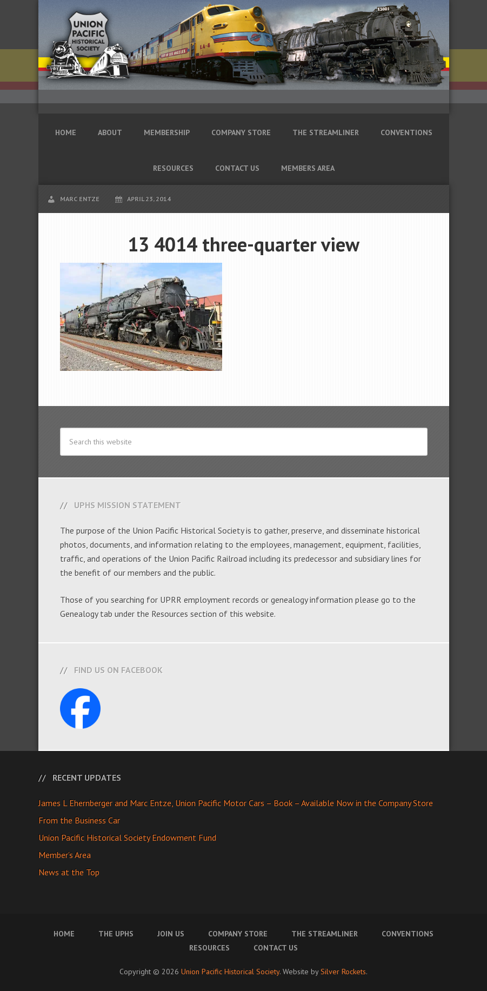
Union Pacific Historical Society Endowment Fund (127, 837)
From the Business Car (79, 820)
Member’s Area (64, 854)
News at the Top (68, 872)
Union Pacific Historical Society (230, 971)
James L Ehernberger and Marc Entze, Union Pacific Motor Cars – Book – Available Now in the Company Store (235, 802)
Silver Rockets (343, 971)
